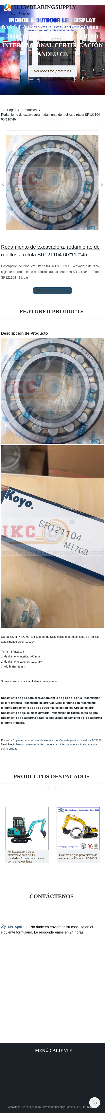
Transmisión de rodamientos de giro (74, 712)
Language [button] (24, 13)
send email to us (52, 291)
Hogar (11, 110)
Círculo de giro (84, 707)
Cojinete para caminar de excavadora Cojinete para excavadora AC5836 (57, 740)
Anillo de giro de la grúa (66, 697)
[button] (5, 13)
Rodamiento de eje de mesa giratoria (25, 712)
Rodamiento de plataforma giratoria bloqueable (32, 717)
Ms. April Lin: (14, 951)
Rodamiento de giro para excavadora (25, 697)
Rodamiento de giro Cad (39, 702)
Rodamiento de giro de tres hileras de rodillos (43, 707)
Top (94, 1101)
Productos (29, 110)
